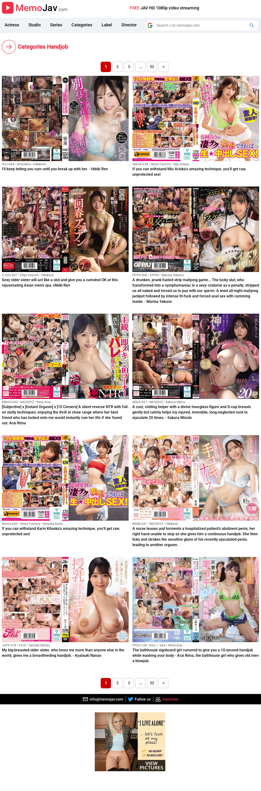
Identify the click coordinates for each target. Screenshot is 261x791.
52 (152, 67)
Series (56, 24)
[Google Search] (252, 25)
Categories (81, 24)
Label (107, 24)
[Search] (201, 25)
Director (129, 24)
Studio (34, 24)
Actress (12, 24)
